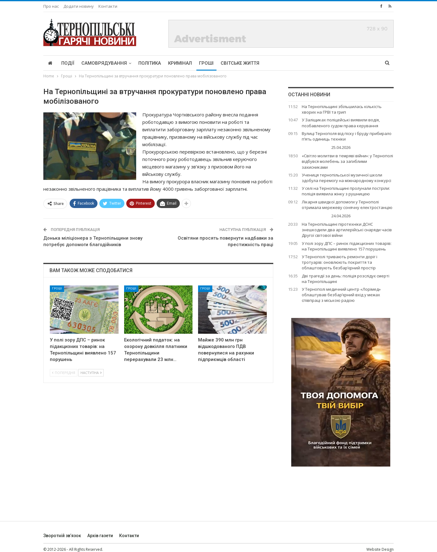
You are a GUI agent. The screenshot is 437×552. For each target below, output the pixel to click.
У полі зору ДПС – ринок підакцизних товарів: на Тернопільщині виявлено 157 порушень (347, 246)
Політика (149, 63)
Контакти (107, 6)
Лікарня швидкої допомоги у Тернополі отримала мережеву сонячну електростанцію (347, 204)
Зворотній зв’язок (62, 535)
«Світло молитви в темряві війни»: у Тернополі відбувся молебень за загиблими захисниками (347, 161)
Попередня (63, 372)
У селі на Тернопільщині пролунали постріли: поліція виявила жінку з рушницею (346, 191)
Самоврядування (104, 63)
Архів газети (100, 535)
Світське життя (240, 63)
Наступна (91, 372)
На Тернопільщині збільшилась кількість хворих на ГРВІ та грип (342, 109)
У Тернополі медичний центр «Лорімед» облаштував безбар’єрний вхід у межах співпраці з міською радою (341, 294)
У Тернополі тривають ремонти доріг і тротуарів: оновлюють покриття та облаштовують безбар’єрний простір (339, 262)
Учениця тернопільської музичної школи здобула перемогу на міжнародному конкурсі (346, 177)
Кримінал (180, 63)
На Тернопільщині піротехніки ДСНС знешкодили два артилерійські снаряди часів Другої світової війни (347, 229)
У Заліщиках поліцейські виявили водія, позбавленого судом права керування (341, 122)
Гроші (206, 63)
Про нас (51, 6)
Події (67, 63)
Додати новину (78, 6)
